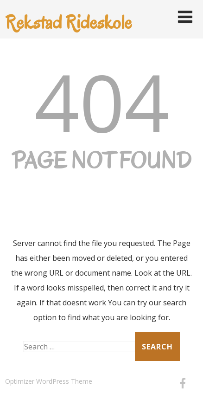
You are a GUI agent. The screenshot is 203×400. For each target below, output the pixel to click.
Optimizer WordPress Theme (48, 381)
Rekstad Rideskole (68, 22)
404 (101, 101)
